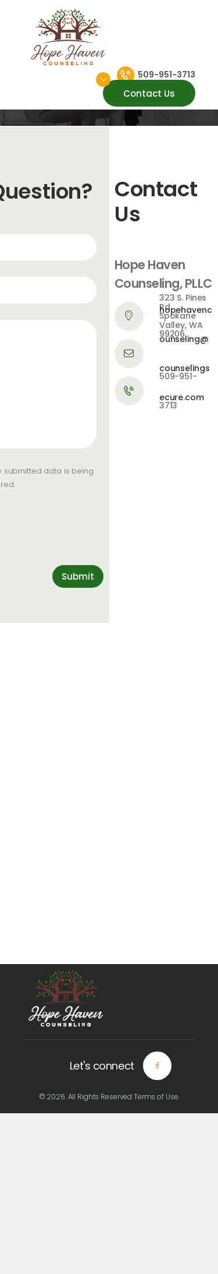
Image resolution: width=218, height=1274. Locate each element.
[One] (109, 793)
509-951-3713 (178, 390)
